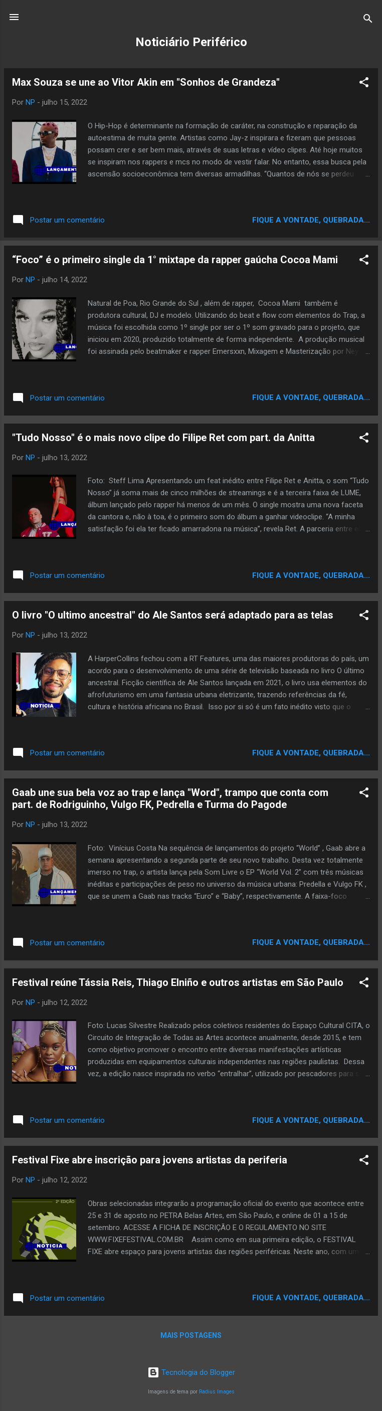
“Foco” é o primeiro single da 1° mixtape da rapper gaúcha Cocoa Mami (175, 260)
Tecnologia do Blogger (191, 1372)
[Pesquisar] (368, 20)
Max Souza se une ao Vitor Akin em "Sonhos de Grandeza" (146, 82)
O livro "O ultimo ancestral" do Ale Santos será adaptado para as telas (172, 615)
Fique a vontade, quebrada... (311, 220)
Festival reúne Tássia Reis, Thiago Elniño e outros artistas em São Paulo (177, 982)
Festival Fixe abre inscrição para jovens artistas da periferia (149, 1160)
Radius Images (217, 1391)
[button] (364, 84)
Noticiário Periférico (191, 42)
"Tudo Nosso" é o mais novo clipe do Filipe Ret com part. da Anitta (163, 438)
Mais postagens (191, 1335)
